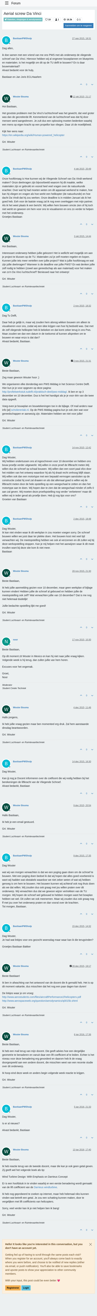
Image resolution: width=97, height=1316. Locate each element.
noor (15, 639)
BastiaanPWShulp (22, 38)
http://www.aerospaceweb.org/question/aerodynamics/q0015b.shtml (40, 1000)
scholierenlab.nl (20, 409)
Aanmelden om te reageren (78, 25)
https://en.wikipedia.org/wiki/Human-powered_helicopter (33, 135)
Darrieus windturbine (45, 1187)
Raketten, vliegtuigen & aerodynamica (23, 19)
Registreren (13, 1288)
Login (26, 1288)
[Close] (90, 1244)
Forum (16, 3)
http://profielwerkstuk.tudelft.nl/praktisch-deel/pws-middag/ (34, 391)
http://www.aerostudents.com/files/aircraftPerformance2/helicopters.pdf (41, 997)
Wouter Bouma (21, 96)
